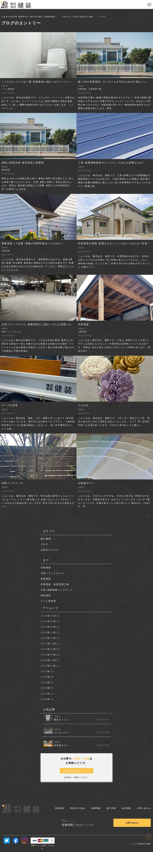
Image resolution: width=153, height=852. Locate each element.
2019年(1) (47, 693)
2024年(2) (47, 671)
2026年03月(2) (50, 621)
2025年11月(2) (50, 643)
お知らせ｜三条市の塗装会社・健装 (83, 16)
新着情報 (96, 808)
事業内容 (59, 808)
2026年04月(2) (50, 615)
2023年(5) (47, 676)
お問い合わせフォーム (76, 770)
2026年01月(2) (50, 632)
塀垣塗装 (46, 595)
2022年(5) (47, 682)
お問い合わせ (144, 808)
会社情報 (126, 808)
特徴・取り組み (77, 808)
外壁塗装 (46, 578)
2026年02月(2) (50, 626)
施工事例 (46, 538)
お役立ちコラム (50, 549)
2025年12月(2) (50, 638)
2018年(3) (47, 699)
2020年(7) (47, 688)
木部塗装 (46, 567)
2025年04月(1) (50, 665)
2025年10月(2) (50, 649)
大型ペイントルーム (53, 573)
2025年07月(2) (50, 660)
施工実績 (111, 808)
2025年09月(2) (50, 654)
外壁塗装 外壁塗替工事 (56, 584)
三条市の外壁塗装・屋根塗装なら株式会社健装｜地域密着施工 (31, 16)
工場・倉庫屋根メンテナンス (58, 589)
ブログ (45, 544)
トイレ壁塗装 (49, 601)
